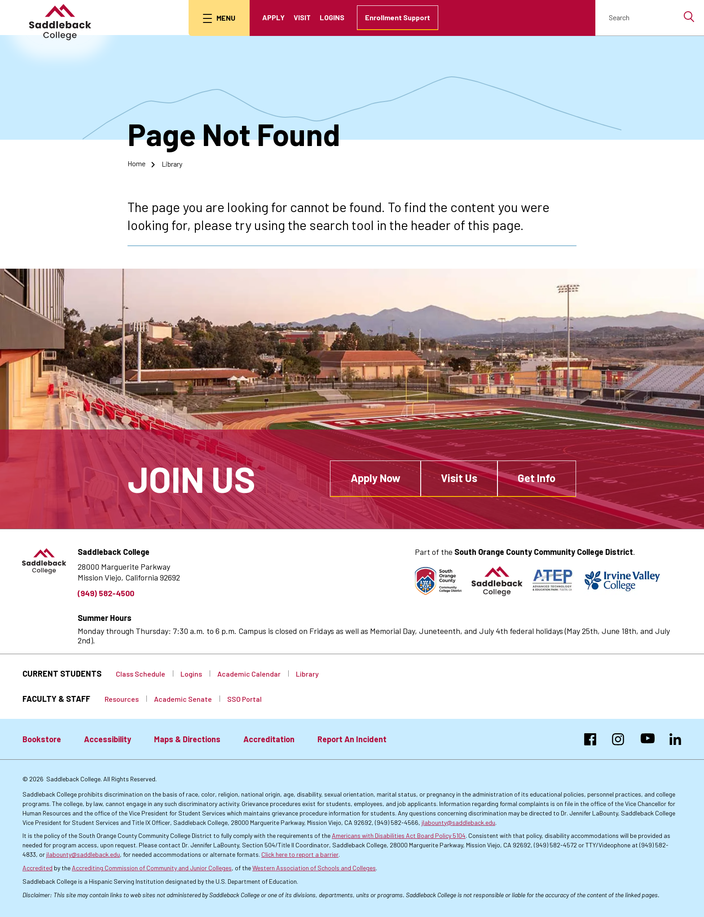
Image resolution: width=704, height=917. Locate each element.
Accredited (37, 867)
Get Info (536, 477)
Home (136, 163)
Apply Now (375, 477)
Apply (274, 17)
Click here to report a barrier (300, 854)
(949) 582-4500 (106, 593)
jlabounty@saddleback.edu (458, 822)
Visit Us (459, 477)
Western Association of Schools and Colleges (314, 867)
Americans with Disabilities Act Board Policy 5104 (399, 835)
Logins (332, 17)
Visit (302, 17)
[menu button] (219, 18)
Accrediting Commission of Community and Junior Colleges (152, 867)
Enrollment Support (398, 17)
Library (172, 163)
